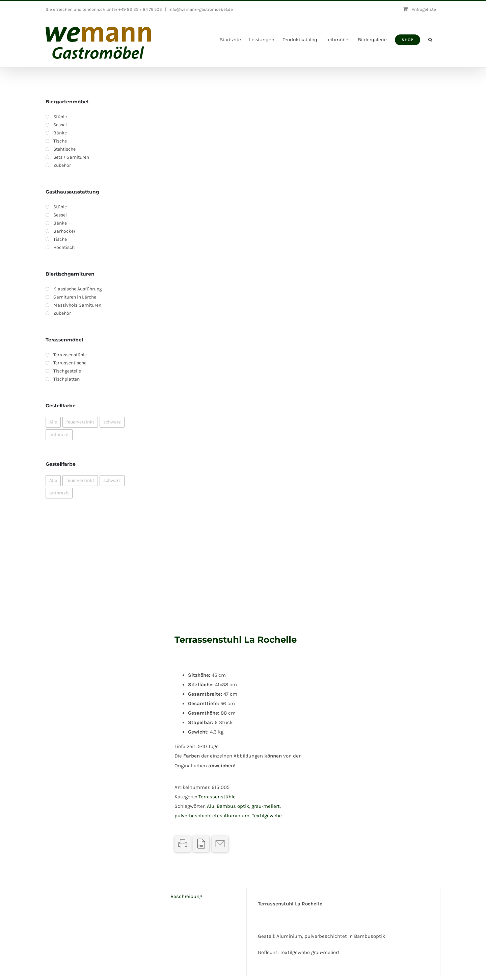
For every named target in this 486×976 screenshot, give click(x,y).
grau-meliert (265, 806)
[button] (430, 39)
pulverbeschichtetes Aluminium (211, 816)
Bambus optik (233, 806)
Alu (210, 806)
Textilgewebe (267, 816)
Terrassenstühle (217, 797)
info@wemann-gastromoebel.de (200, 9)
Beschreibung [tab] (186, 896)
